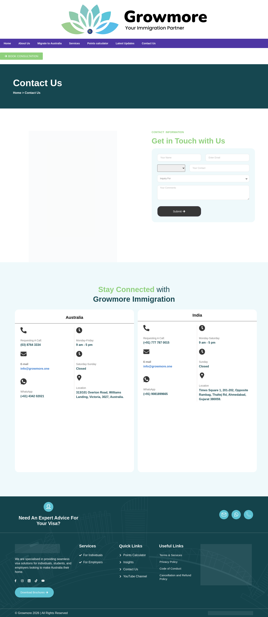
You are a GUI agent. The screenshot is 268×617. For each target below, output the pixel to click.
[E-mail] (23, 354)
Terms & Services (171, 555)
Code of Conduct (170, 568)
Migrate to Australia (49, 43)
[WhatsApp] (23, 381)
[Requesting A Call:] (23, 330)
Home (7, 43)
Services (74, 43)
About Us (24, 43)
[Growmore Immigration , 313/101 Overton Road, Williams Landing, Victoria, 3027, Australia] (74, 435)
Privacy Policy (168, 561)
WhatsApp (26, 391)
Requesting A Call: (31, 340)
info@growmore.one (34, 368)
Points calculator (97, 43)
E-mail (24, 364)
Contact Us (149, 43)
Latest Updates (125, 43)
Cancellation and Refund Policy (170, 577)
